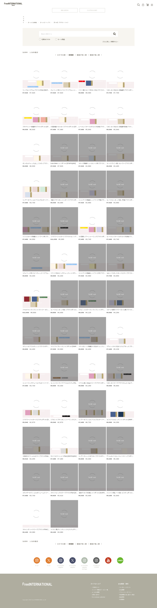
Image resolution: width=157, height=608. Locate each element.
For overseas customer (98, 597)
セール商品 (61, 39)
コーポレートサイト (125, 587)
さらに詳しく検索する (109, 42)
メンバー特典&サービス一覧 (100, 590)
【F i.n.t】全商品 (32, 22)
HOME (23, 19)
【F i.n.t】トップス (45, 22)
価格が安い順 (82, 55)
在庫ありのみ (46, 39)
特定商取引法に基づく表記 (126, 594)
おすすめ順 (61, 55)
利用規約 (121, 599)
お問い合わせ (95, 594)
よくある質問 (95, 592)
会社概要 (121, 590)
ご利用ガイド (95, 587)
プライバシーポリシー (125, 592)
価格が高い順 (95, 55)
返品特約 (121, 597)
